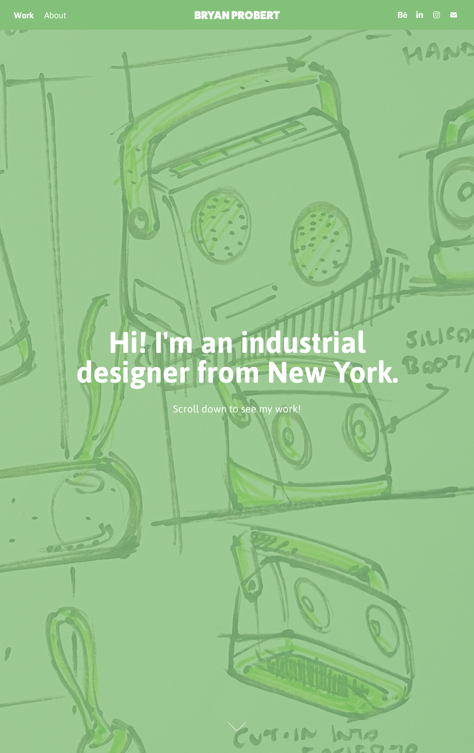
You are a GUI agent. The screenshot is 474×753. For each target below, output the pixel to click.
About (55, 14)
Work (24, 14)
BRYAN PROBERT (237, 15)
